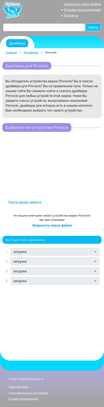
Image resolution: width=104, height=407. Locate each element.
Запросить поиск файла (82, 4)
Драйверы (31, 52)
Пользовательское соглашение (28, 393)
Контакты (71, 15)
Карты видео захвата (24, 202)
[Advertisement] (52, 166)
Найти (93, 27)
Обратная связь (18, 387)
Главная (11, 52)
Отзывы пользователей (82, 10)
